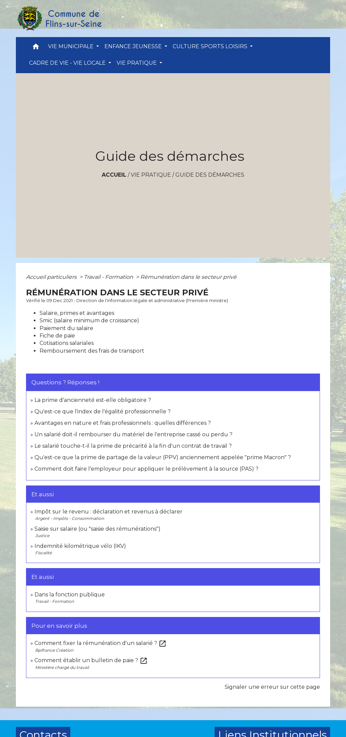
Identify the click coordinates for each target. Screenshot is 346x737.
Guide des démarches (209, 175)
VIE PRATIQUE (151, 175)
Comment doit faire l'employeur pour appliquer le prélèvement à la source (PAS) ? (146, 469)
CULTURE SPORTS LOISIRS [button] (211, 46)
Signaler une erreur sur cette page (272, 687)
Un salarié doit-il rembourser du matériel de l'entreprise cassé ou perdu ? (133, 434)
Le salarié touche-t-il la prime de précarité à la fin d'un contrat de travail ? (133, 446)
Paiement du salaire (66, 328)
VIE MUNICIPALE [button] (71, 46)
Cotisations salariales (67, 343)
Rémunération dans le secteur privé (188, 277)
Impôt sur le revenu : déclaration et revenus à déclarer (108, 511)
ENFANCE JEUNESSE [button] (133, 46)
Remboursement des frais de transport (92, 351)
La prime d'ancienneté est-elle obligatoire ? (92, 400)
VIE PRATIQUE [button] (137, 63)
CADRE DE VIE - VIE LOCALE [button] (68, 63)
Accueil (114, 175)
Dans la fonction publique (69, 594)
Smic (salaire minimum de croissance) (89, 320)
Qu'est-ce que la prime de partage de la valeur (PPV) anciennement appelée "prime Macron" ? (162, 457)
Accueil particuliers (52, 277)
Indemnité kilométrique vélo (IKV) (80, 546)
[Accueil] (59, 18)
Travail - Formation (109, 277)
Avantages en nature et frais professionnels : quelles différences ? (122, 423)
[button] (35, 48)
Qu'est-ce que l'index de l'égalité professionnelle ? (102, 411)
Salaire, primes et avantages (77, 313)
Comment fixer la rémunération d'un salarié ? (100, 643)
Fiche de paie (57, 335)
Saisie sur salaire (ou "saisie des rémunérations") (97, 529)
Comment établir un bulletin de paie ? (91, 660)
